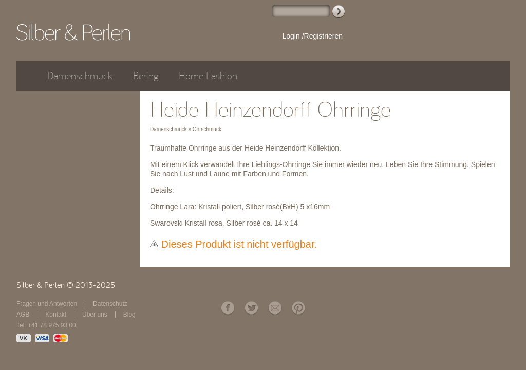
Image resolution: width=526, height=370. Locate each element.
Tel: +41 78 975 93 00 (46, 325)
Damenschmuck (79, 76)
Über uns (94, 314)
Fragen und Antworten (46, 304)
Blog (129, 314)
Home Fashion (208, 76)
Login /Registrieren (312, 36)
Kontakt (55, 314)
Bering (145, 76)
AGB (22, 314)
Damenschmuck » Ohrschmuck (185, 129)
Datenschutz (110, 304)
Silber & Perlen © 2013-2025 (65, 285)
